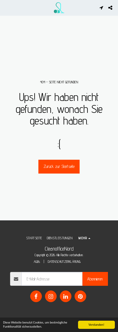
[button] (7, 8)
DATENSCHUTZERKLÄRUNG (64, 261)
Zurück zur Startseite (59, 166)
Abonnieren (95, 278)
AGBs (37, 261)
